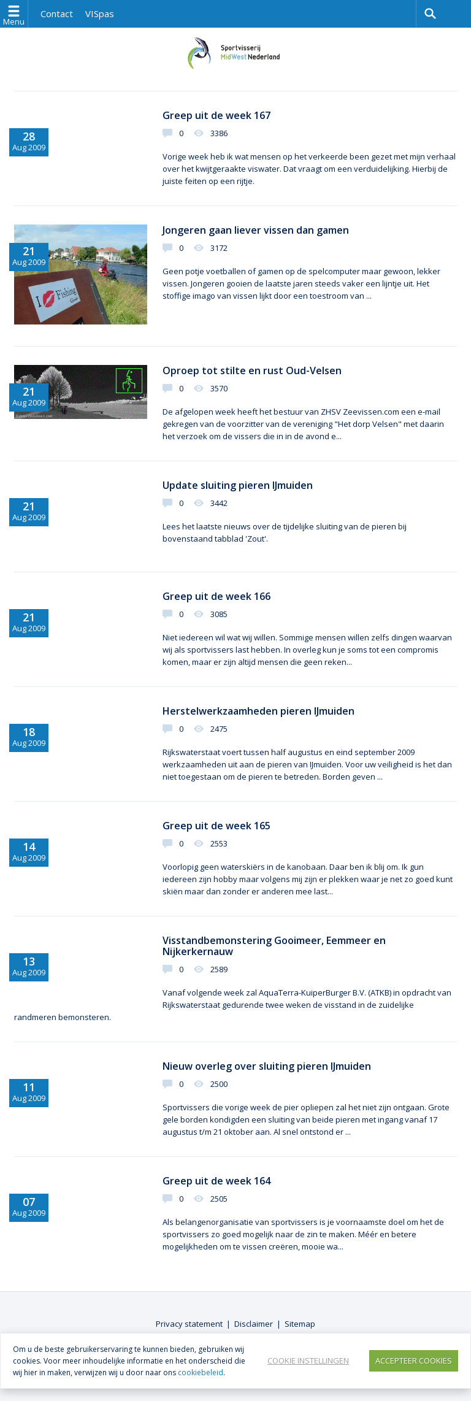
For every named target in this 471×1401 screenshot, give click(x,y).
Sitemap (300, 1323)
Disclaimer (253, 1323)
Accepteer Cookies (413, 1360)
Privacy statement (189, 1323)
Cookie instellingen (308, 1360)
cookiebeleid (200, 1372)
